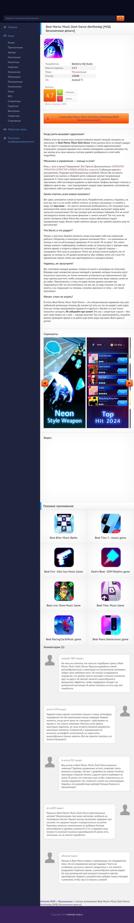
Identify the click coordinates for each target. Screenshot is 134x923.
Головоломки (15, 86)
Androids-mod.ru (75, 914)
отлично (65, 92)
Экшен (11, 42)
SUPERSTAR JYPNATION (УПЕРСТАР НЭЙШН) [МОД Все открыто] (84, 168)
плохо (64, 99)
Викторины (14, 111)
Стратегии (13, 106)
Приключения (15, 47)
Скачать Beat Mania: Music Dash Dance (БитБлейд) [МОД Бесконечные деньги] (88, 118)
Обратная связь (15, 129)
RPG (10, 96)
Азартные (13, 67)
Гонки (11, 91)
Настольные (14, 57)
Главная (10, 27)
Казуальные (14, 71)
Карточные (13, 62)
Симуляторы (14, 101)
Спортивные (14, 120)
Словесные (13, 115)
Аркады (12, 52)
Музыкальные (15, 81)
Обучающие (14, 76)
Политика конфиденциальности (18, 139)
